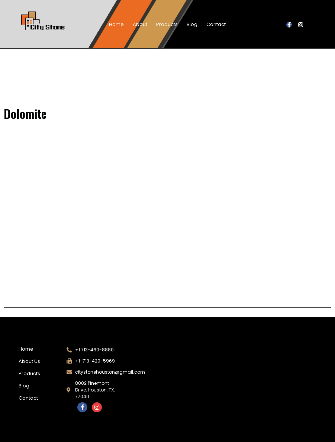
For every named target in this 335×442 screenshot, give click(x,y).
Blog (192, 24)
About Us (29, 361)
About (140, 24)
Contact (216, 24)
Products (167, 24)
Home (116, 24)
